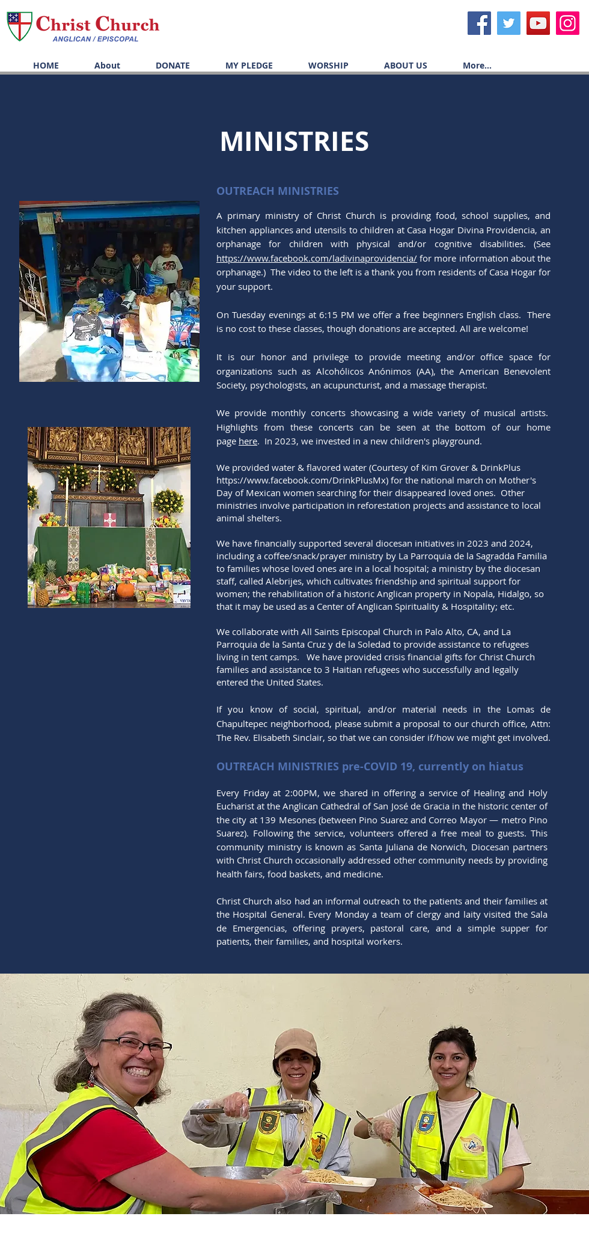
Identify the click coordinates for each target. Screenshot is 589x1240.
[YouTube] (538, 23)
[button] (320, 66)
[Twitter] (508, 23)
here (248, 441)
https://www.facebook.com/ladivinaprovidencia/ (316, 258)
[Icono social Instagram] (567, 23)
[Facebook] (479, 23)
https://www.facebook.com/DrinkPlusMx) (302, 480)
